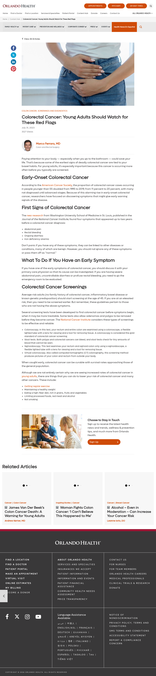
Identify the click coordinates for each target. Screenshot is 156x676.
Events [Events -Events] (104, 27)
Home (5, 13)
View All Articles (32, 39)
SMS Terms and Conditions (129, 630)
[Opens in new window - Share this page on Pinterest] (13, 69)
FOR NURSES (117, 564)
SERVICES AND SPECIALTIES (76, 564)
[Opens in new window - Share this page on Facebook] (13, 48)
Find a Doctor (16, 13)
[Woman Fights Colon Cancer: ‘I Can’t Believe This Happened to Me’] (78, 486)
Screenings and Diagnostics (52, 111)
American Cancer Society (57, 185)
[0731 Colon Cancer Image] (78, 74)
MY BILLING (13, 588)
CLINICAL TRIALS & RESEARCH (129, 583)
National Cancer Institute (76, 319)
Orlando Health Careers (128, 573)
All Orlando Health (142, 13)
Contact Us (115, 13)
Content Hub (82, 13)
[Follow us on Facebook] (7, 617)
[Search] (150, 5)
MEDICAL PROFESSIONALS (126, 578)
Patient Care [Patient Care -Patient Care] (28, 27)
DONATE (114, 588)
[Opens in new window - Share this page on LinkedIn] (13, 62)
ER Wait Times (136, 6)
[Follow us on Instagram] (27, 617)
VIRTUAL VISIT (15, 578)
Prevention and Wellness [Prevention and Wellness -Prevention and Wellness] (51, 27)
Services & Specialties (50, 13)
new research (35, 215)
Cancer (9, 503)
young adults (29, 376)
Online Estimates (18, 583)
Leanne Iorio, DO (116, 520)
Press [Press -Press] (92, 27)
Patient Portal (68, 13)
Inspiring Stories (64, 503)
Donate (94, 13)
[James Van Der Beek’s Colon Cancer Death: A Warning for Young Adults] (26, 486)
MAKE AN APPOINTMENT (21, 573)
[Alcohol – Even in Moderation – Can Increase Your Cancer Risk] (129, 486)
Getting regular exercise (37, 386)
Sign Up (94, 442)
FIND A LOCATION (17, 559)
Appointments (95, 6)
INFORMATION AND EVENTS (76, 578)
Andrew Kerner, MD (15, 520)
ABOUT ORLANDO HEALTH (75, 559)
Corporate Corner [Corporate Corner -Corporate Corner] (76, 27)
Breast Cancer (122, 503)
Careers (103, 13)
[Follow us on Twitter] (17, 615)
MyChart (116, 6)
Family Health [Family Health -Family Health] (10, 27)
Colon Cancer (29, 111)
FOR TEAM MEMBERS (123, 569)
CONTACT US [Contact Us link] (118, 559)
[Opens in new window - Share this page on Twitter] (13, 55)
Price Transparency (73, 599)
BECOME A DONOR (17, 592)
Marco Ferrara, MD (48, 143)
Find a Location (31, 13)
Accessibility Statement (127, 635)
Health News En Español (124, 27)
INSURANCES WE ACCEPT (74, 569)
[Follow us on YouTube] (38, 617)
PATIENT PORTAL (16, 569)
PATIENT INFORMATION (73, 573)
